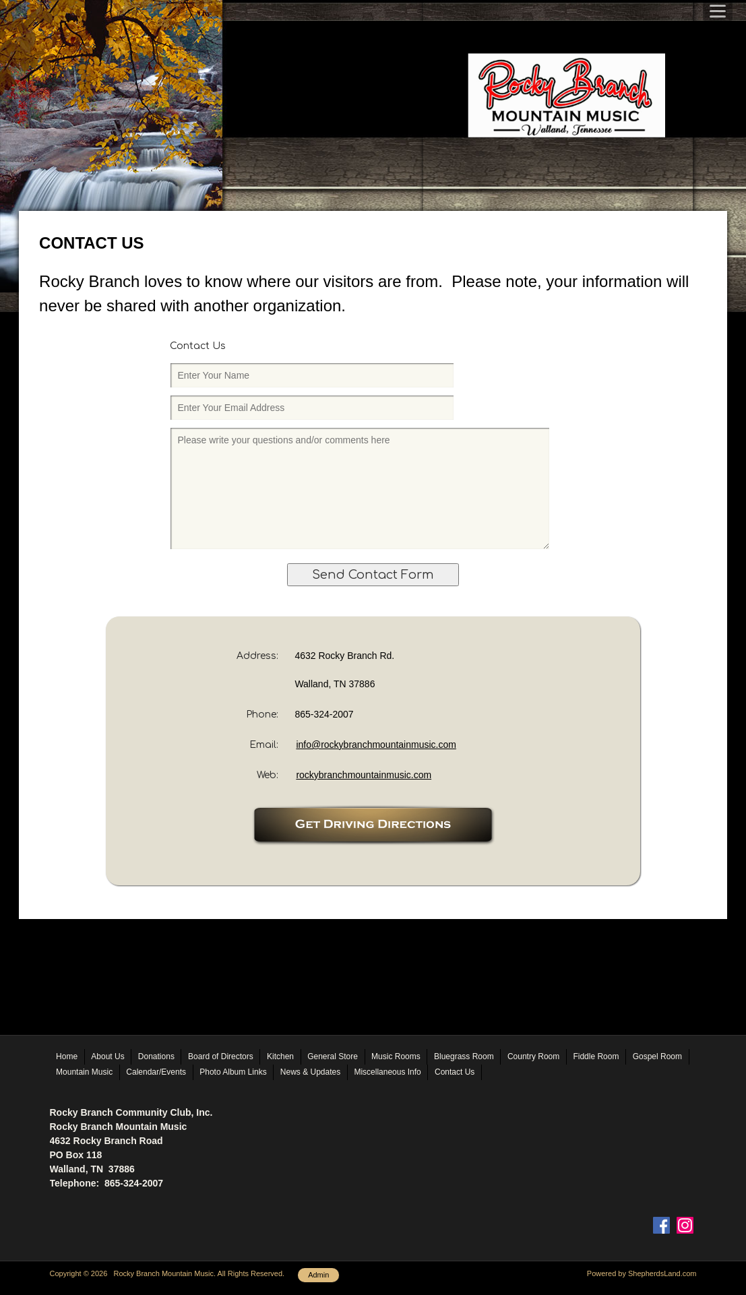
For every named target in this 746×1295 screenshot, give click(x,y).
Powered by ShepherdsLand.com (642, 1273)
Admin (318, 1275)
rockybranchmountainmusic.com (363, 774)
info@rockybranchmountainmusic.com (376, 744)
